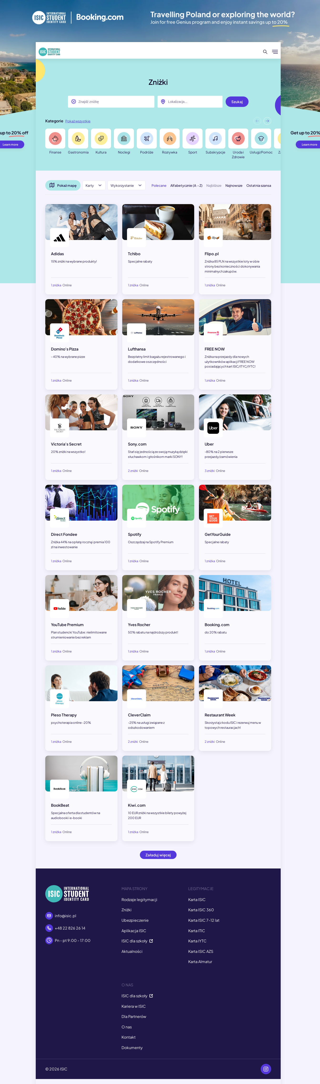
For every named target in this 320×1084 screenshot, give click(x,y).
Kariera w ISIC (134, 1006)
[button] (267, 122)
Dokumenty (132, 1047)
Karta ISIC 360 (201, 909)
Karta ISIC (197, 899)
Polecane (159, 185)
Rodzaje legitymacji (139, 899)
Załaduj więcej (158, 855)
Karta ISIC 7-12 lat (203, 920)
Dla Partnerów (134, 1016)
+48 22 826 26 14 (70, 928)
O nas (127, 1026)
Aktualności (132, 951)
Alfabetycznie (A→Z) (186, 185)
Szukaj (237, 101)
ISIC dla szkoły (137, 940)
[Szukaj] (265, 52)
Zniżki (127, 909)
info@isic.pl (65, 915)
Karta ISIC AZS (200, 951)
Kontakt (129, 1037)
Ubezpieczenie (135, 920)
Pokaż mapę (63, 185)
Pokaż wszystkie (78, 121)
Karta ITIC (196, 930)
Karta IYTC (197, 940)
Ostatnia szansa (258, 185)
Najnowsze (234, 185)
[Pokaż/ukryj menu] (275, 52)
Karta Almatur (200, 961)
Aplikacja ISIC (134, 930)
